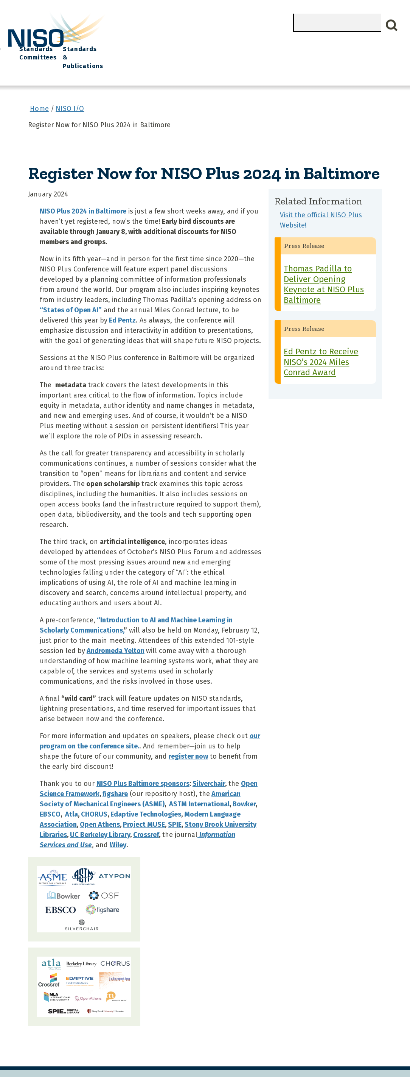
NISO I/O (282, 45)
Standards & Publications (371, 50)
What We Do (152, 45)
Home (118, 45)
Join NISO (191, 45)
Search (392, 25)
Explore (224, 45)
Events (252, 45)
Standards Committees (320, 50)
